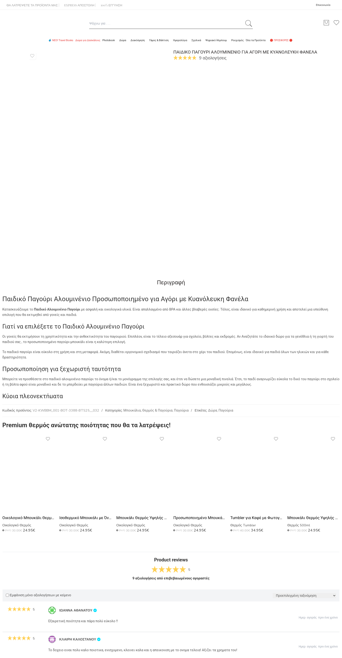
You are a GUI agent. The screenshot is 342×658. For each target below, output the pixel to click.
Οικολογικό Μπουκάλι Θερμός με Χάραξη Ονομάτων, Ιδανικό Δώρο (28, 518)
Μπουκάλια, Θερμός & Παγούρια (148, 410)
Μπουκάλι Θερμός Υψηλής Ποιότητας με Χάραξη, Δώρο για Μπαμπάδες (142, 518)
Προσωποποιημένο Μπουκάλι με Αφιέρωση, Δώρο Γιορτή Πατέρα (199, 518)
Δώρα (212, 410)
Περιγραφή (171, 282)
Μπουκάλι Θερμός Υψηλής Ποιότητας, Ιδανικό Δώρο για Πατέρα (313, 518)
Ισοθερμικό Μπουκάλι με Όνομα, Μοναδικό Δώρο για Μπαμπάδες (85, 518)
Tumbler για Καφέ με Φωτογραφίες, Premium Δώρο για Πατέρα (256, 518)
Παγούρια (181, 410)
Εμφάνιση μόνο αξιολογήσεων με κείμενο (38, 595)
